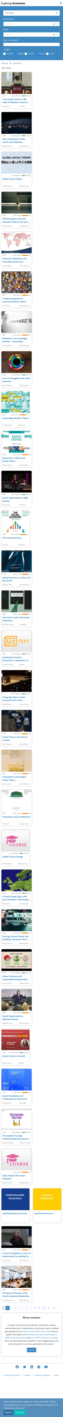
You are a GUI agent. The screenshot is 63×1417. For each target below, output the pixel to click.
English (21, 54)
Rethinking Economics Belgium (19, 1376)
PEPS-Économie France (46, 1376)
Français (42, 54)
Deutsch (10, 54)
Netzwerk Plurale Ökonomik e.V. (34, 1369)
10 (44, 1346)
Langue (6, 49)
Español (31, 54)
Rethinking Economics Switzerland (40, 1372)
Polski (52, 54)
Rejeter (8, 1412)
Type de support (11, 40)
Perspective (8, 19)
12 (54, 1346)
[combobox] (31, 44)
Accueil (4, 63)
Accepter (20, 1412)
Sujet (5, 29)
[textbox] (31, 44)
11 (49, 1346)
